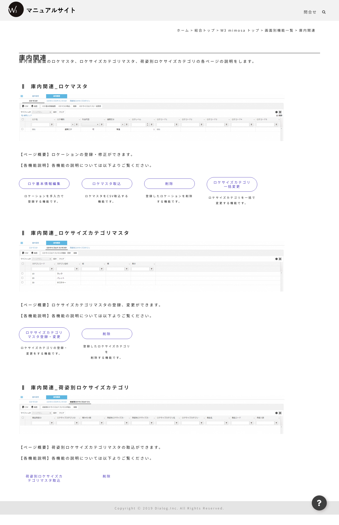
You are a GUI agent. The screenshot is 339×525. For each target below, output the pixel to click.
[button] (324, 12)
